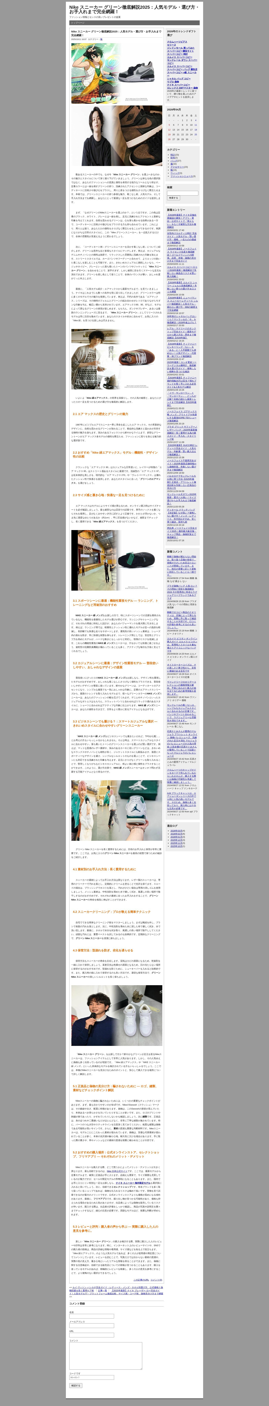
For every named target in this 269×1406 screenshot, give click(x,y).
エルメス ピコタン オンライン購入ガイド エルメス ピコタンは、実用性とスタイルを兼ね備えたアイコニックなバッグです (182, 644)
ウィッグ (175, 173)
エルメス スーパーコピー (179, 57)
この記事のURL (141, 1280)
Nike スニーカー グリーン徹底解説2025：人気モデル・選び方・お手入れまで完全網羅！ (134, 9)
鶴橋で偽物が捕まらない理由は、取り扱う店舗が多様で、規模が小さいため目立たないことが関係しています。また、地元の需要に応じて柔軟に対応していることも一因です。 (181, 565)
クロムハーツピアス (177, 41)
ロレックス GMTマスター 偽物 (182, 88)
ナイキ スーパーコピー (178, 85)
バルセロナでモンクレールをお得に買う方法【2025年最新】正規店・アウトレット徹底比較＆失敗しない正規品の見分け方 (181, 482)
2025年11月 (176, 843)
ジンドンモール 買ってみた (181, 48)
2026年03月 (176, 830)
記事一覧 (102, 1290)
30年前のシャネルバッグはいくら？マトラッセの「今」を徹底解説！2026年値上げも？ (181, 319)
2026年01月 (176, 837)
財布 (173, 157)
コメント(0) (156, 1280)
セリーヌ (171, 45)
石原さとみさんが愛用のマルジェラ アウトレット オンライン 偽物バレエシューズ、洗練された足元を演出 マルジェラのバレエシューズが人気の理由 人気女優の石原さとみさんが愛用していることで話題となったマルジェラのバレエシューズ (182, 743)
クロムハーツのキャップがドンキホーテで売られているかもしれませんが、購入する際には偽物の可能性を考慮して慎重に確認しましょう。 (181, 776)
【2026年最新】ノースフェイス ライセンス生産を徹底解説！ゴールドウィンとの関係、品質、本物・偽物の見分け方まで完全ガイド (181, 254)
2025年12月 (176, 840)
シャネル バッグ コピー (179, 78)
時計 (173, 154)
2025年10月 (176, 846)
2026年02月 (176, 834)
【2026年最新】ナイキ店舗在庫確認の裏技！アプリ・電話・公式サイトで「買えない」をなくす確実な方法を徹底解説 (181, 221)
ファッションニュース (182, 176)
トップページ (77, 22)
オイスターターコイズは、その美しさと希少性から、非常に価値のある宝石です (181, 667)
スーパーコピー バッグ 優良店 (182, 69)
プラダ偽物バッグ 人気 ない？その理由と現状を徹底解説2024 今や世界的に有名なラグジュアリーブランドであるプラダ (182, 592)
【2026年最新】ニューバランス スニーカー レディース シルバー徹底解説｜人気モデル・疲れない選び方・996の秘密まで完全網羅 (182, 303)
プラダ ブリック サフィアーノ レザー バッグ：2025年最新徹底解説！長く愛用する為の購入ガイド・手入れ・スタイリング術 (182, 432)
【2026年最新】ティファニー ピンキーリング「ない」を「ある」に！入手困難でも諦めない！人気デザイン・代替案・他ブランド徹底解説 (181, 350)
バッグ (174, 160)
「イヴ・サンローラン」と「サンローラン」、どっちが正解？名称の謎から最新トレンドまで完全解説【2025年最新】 (181, 399)
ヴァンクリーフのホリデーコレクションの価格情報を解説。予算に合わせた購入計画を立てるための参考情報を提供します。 (181, 688)
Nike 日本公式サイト (117, 1171)
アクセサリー (177, 167)
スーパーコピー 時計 (177, 54)
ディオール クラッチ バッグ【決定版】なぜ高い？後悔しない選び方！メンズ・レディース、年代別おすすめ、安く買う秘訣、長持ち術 (181, 515)
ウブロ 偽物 (173, 81)
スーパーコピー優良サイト (180, 51)
